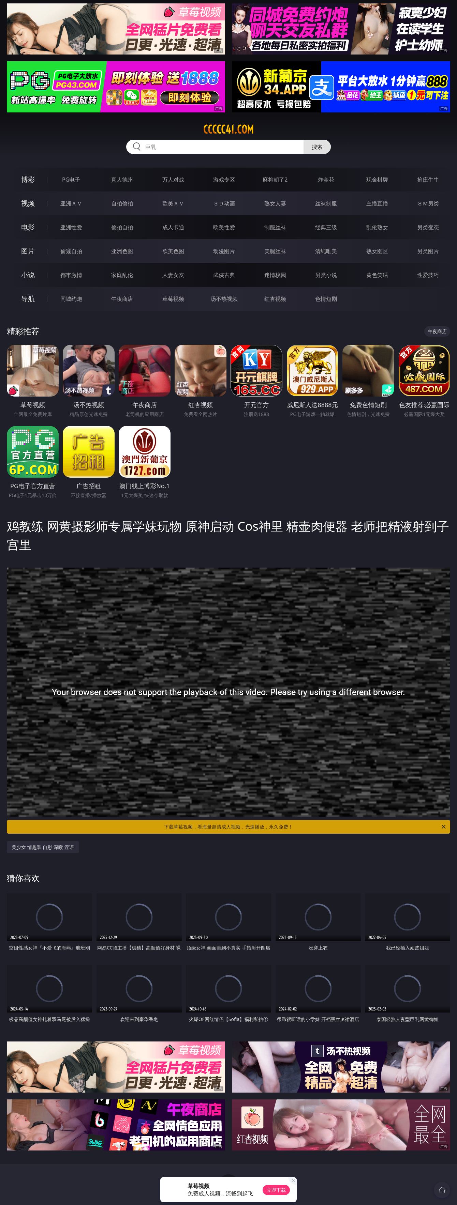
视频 (28, 203)
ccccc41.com (228, 129)
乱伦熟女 (377, 227)
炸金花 (326, 179)
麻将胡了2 (275, 179)
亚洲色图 (122, 251)
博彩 (28, 179)
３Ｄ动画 (224, 203)
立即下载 (276, 1190)
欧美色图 (173, 251)
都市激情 (71, 275)
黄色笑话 (377, 275)
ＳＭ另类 (428, 203)
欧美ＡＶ (173, 203)
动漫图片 (224, 251)
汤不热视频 (224, 299)
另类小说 (326, 275)
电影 (28, 227)
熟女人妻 (275, 203)
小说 (28, 274)
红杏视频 (275, 299)
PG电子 (71, 179)
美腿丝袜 (275, 251)
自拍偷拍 (122, 203)
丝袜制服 (326, 203)
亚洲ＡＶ (71, 203)
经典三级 (326, 227)
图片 (28, 251)
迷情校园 (275, 275)
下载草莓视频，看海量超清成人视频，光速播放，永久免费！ (305, 827)
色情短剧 (326, 299)
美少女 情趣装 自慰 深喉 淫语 (43, 847)
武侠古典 (224, 275)
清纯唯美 (326, 251)
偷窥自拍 (71, 251)
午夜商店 (122, 299)
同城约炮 (71, 299)
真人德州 (122, 179)
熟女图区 (377, 251)
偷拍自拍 (122, 227)
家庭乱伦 (122, 275)
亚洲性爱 (71, 227)
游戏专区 (224, 179)
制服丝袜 (275, 227)
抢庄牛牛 (428, 179)
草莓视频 (173, 299)
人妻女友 (173, 275)
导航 (28, 298)
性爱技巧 (428, 275)
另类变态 (428, 227)
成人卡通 (173, 227)
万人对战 (173, 179)
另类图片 (428, 251)
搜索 (317, 147)
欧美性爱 (224, 227)
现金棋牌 (377, 179)
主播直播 (377, 203)
